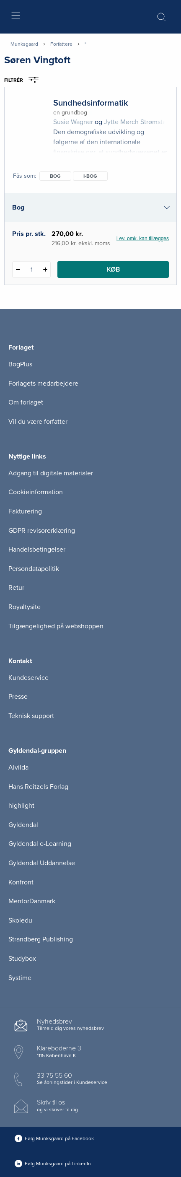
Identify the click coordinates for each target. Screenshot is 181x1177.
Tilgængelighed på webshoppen (55, 626)
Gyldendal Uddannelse (41, 863)
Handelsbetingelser (36, 549)
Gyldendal (23, 825)
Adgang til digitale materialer (50, 473)
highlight (21, 805)
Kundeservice (28, 678)
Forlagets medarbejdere (43, 383)
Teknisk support (31, 716)
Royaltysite (24, 607)
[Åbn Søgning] (161, 17)
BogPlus (20, 364)
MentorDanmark (31, 901)
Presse (18, 696)
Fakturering (25, 511)
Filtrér (24, 80)
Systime (19, 978)
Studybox (22, 958)
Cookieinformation (35, 492)
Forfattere (61, 44)
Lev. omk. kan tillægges (142, 238)
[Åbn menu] (15, 17)
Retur (16, 587)
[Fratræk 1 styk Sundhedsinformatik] (18, 269)
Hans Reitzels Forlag (38, 787)
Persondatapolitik (33, 569)
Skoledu (20, 920)
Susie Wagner (73, 122)
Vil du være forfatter (37, 421)
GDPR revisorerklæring (41, 530)
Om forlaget (25, 402)
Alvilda (18, 767)
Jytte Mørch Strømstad (137, 122)
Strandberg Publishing (40, 939)
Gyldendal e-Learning (39, 844)
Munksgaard (24, 44)
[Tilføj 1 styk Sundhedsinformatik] (45, 269)
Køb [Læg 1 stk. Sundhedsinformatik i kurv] (113, 269)
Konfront (21, 882)
